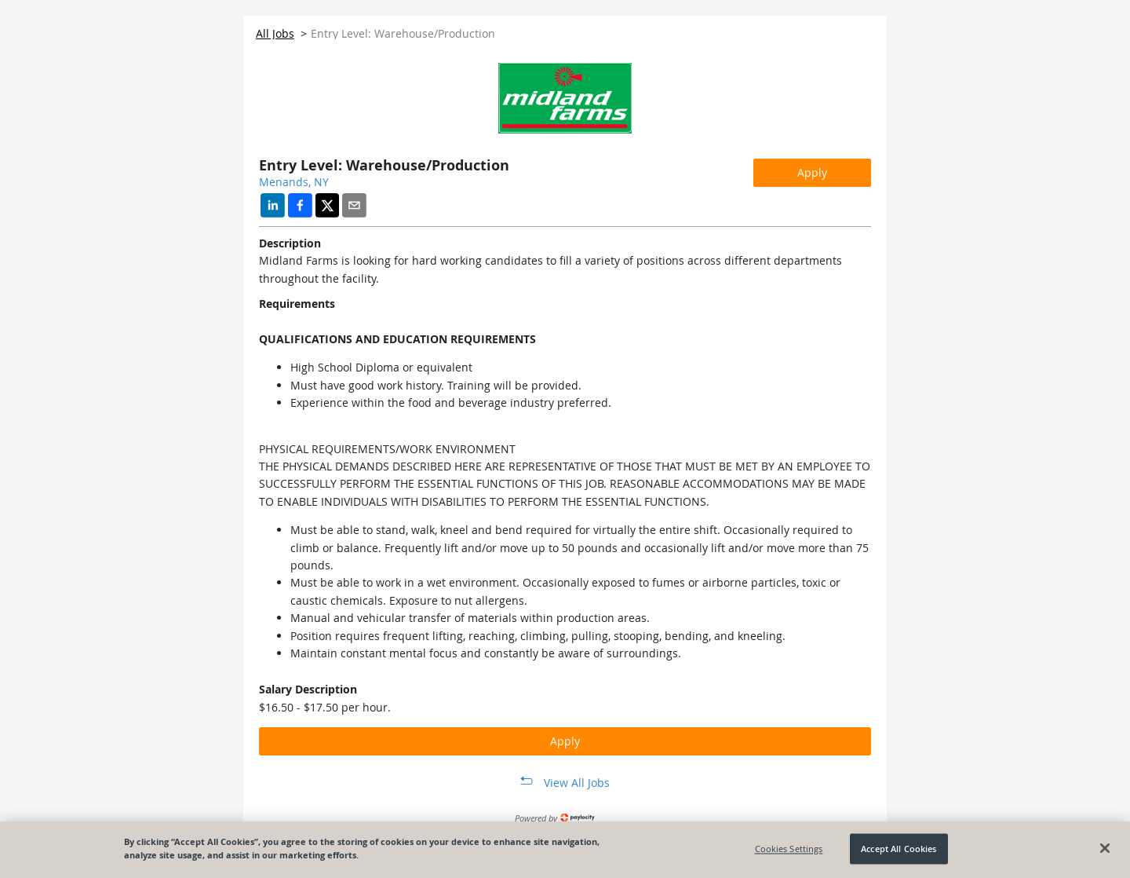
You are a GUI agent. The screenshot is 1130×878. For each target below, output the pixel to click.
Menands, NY (294, 181)
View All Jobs (577, 782)
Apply (812, 172)
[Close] (1105, 848)
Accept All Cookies (898, 848)
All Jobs (275, 33)
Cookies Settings (789, 848)
